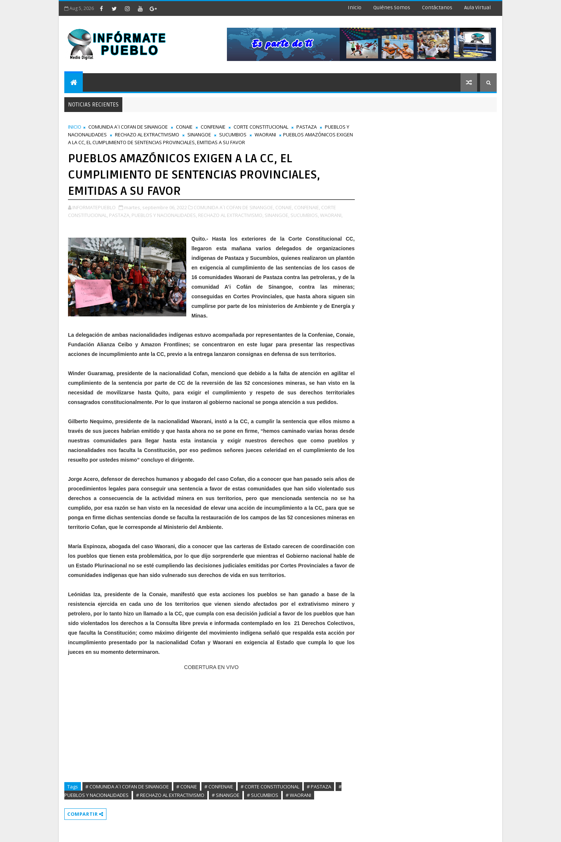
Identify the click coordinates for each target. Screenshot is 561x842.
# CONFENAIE (218, 786)
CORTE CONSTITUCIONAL (261, 126)
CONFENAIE (213, 126)
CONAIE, (284, 207)
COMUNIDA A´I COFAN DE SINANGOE (128, 126)
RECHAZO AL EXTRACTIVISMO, (231, 215)
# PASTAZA (319, 786)
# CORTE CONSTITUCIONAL (270, 786)
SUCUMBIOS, (304, 215)
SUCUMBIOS (232, 134)
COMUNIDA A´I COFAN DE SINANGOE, (234, 207)
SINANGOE (199, 134)
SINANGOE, (277, 215)
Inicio (354, 7)
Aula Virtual (477, 7)
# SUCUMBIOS (262, 795)
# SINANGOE (225, 795)
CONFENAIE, (307, 207)
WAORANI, (331, 215)
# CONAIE (186, 786)
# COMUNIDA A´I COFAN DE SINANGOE (127, 786)
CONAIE (184, 126)
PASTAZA (306, 126)
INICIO (74, 126)
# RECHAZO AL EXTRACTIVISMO (170, 795)
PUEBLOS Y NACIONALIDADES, (164, 215)
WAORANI (265, 134)
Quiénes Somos (391, 7)
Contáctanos (437, 7)
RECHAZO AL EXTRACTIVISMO (147, 134)
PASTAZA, (119, 215)
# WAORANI (298, 795)
